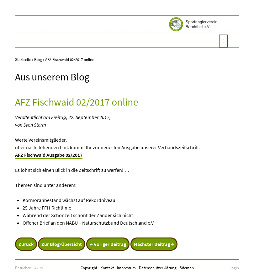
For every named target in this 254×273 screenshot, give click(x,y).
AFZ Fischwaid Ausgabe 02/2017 (48, 155)
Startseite (23, 59)
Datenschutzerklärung (158, 267)
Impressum (126, 267)
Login (234, 267)
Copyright (89, 267)
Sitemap (187, 267)
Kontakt (107, 267)
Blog (38, 59)
